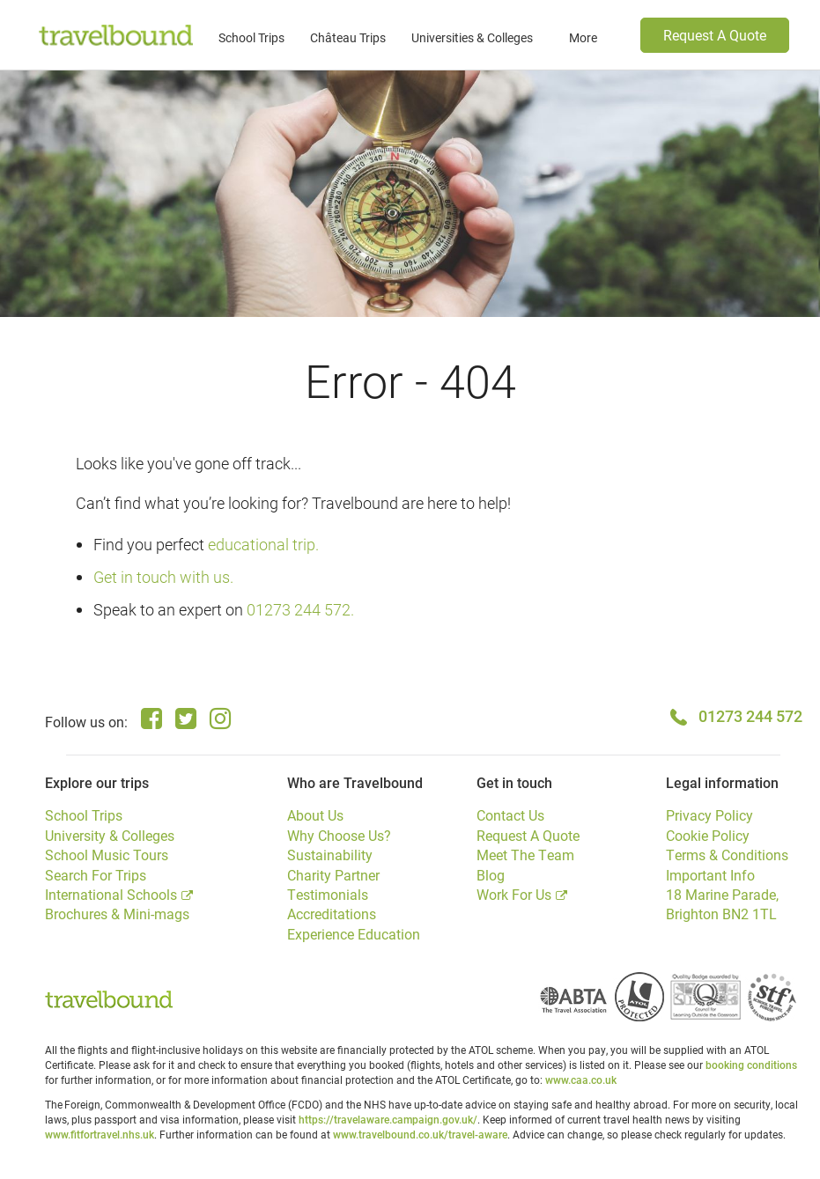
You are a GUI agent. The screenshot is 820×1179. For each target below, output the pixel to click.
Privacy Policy (709, 815)
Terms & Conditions (727, 854)
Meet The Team (525, 854)
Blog (490, 875)
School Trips (251, 37)
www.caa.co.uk (581, 1079)
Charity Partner (333, 875)
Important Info (710, 875)
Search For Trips (95, 875)
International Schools (111, 894)
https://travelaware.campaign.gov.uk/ (388, 1119)
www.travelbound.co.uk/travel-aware (420, 1134)
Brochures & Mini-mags (117, 913)
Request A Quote (714, 35)
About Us (315, 815)
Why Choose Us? (339, 835)
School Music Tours (106, 854)
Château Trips (348, 37)
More (583, 37)
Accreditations (331, 913)
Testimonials (327, 894)
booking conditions (751, 1064)
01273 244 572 (750, 715)
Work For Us (513, 894)
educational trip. (263, 544)
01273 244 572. (300, 609)
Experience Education (353, 934)
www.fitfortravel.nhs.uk (99, 1134)
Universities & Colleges (472, 37)
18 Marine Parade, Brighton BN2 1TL (722, 904)
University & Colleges (109, 835)
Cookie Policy (708, 835)
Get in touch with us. (163, 576)
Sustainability (330, 854)
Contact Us (510, 815)
